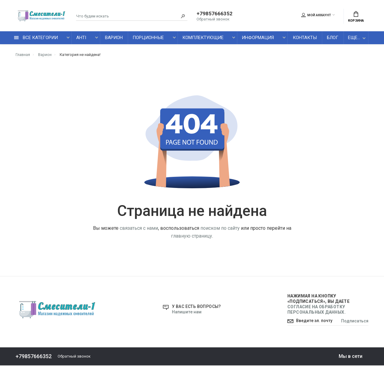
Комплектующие (203, 38)
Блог (332, 38)
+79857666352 (214, 14)
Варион (114, 38)
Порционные (148, 38)
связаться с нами (139, 228)
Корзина (356, 17)
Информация (258, 38)
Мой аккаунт (316, 15)
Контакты (305, 38)
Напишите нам (186, 312)
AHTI (81, 38)
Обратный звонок (213, 19)
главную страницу (191, 236)
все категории (36, 38)
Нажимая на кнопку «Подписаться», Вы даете (318, 304)
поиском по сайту (220, 228)
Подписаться (354, 321)
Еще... (354, 38)
